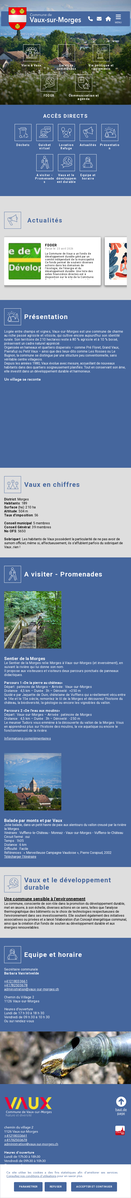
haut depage (121, 1106)
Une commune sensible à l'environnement (44, 898)
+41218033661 (16, 981)
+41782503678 (16, 985)
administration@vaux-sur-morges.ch (31, 989)
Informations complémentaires (27, 739)
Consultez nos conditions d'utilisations (31, 1176)
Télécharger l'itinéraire (20, 857)
